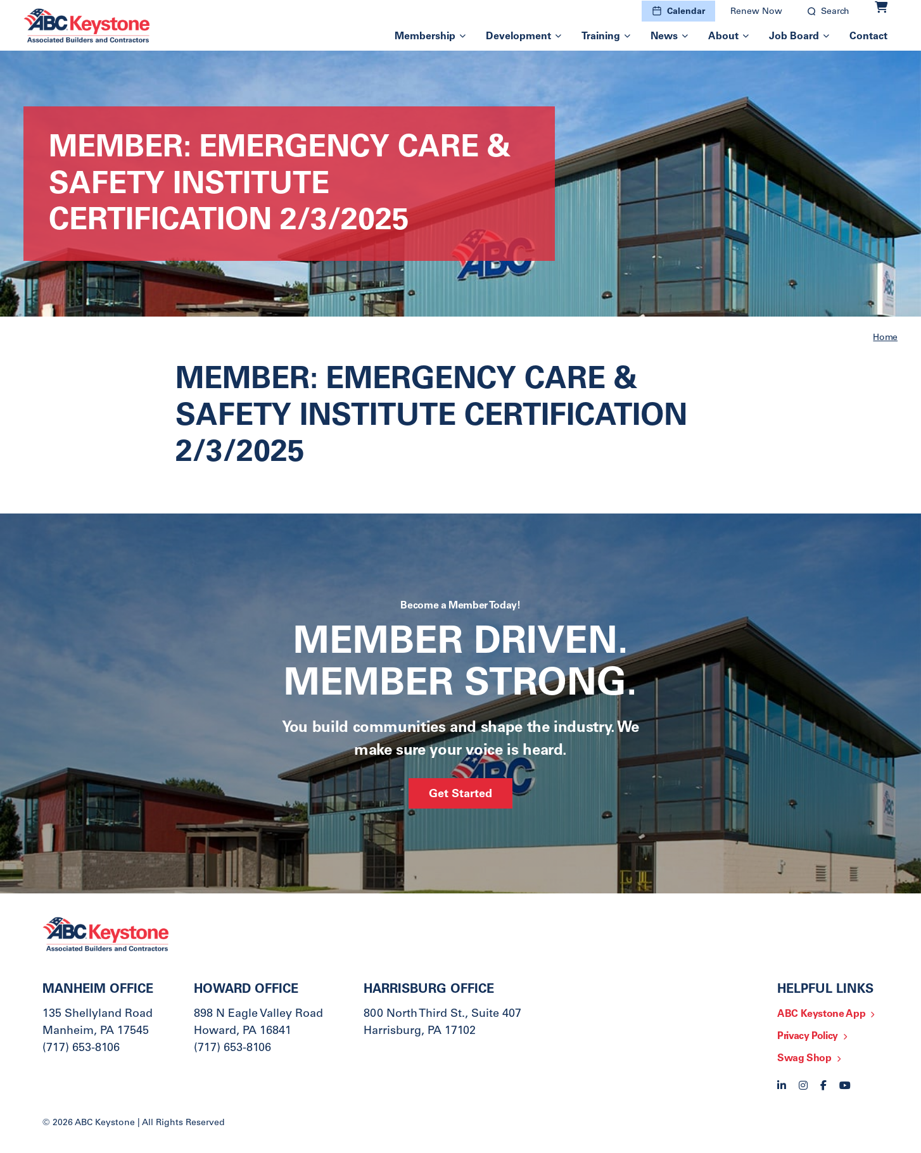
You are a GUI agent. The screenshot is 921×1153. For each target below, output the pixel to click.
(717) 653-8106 (81, 1048)
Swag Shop (804, 1059)
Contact (868, 37)
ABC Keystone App (821, 1014)
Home (885, 338)
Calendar (686, 12)
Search (835, 12)
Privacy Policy (807, 1036)
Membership (425, 37)
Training (600, 37)
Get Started (460, 794)
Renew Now (756, 12)
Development (518, 37)
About (723, 37)
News (664, 37)
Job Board (794, 37)
